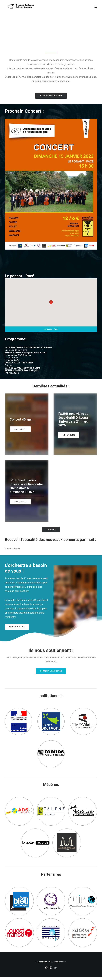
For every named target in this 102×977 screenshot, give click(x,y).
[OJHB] (21, 6)
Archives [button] (51, 529)
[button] (96, 6)
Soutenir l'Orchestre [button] (51, 671)
